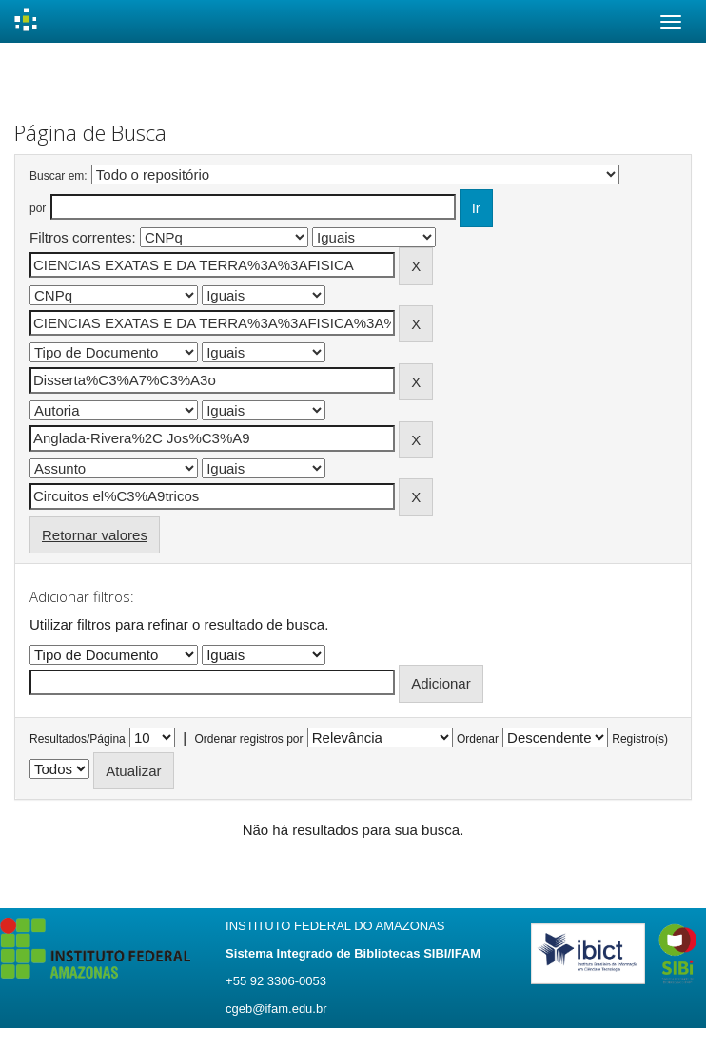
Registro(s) (640, 739)
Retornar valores (94, 535)
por (37, 208)
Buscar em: (58, 176)
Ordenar (478, 739)
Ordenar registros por (248, 739)
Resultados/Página (77, 739)
